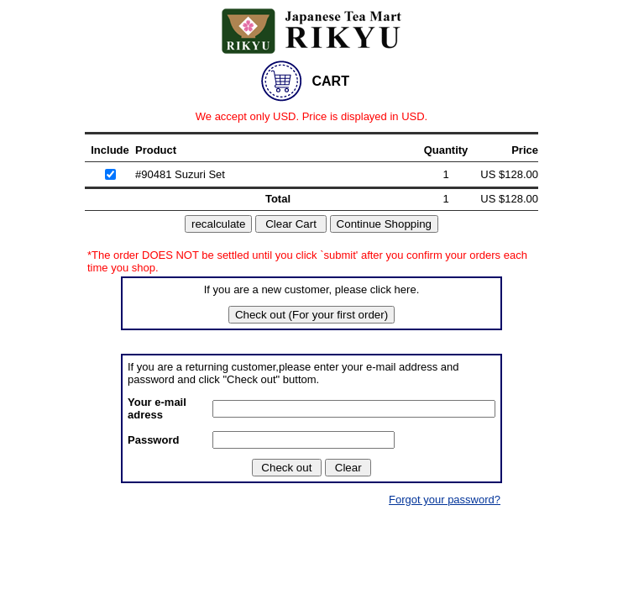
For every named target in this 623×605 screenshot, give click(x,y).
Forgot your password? (444, 499)
